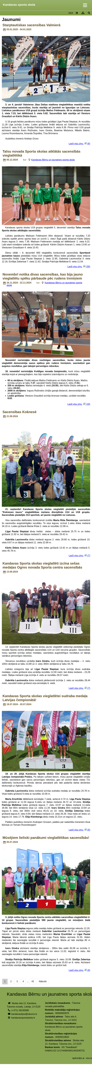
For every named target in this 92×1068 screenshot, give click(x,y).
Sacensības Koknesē (20, 412)
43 (32, 981)
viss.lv (89, 1058)
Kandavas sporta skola (19, 4)
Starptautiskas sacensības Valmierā (31, 25)
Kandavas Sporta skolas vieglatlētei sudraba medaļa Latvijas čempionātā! (45, 698)
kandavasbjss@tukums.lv (24, 1014)
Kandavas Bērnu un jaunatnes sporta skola (53, 160)
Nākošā (42, 981)
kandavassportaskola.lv (23, 1018)
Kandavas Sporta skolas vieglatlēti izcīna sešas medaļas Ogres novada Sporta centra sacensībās (42, 565)
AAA (70, 13)
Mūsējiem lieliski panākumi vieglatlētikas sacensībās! (46, 838)
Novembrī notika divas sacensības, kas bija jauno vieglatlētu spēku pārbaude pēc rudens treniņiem (43, 276)
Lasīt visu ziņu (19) (78, 404)
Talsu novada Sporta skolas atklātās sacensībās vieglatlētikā (41, 153)
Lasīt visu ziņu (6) (79, 143)
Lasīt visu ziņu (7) (79, 555)
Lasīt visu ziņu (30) (78, 266)
